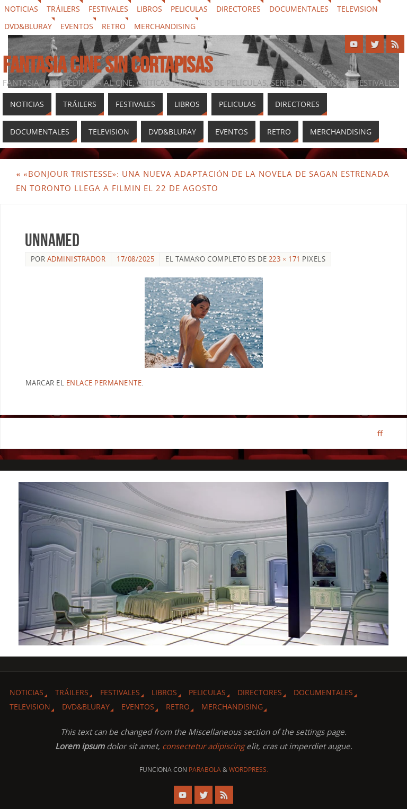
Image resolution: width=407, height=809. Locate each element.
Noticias (21, 9)
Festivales (108, 9)
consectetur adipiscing (203, 746)
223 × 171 (284, 259)
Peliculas (189, 9)
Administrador (76, 259)
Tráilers (63, 9)
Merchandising (165, 26)
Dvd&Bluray (28, 26)
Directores (238, 9)
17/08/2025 (135, 259)
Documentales (299, 9)
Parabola (205, 769)
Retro (114, 26)
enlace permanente (104, 383)
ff (379, 433)
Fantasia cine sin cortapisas (108, 64)
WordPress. (248, 769)
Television (357, 9)
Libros (149, 9)
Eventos (76, 26)
